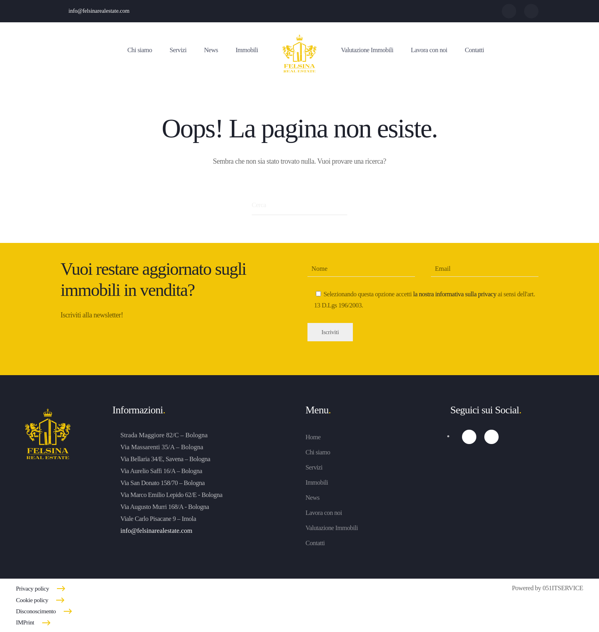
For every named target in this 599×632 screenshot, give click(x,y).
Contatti (474, 50)
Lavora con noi (429, 50)
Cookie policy (32, 600)
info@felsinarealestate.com (99, 11)
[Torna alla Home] (299, 54)
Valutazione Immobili (367, 50)
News (211, 50)
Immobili (246, 50)
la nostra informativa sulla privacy (454, 294)
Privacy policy (32, 588)
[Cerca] (299, 205)
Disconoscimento (36, 611)
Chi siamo (139, 50)
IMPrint (25, 622)
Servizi (178, 50)
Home (313, 437)
